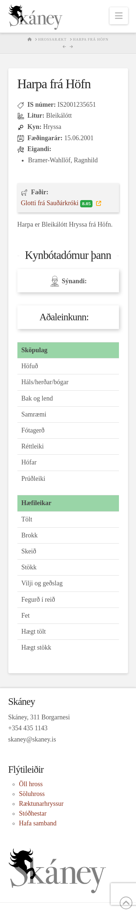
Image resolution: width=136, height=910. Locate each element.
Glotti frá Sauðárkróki (57, 203)
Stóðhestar (32, 813)
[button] (119, 15)
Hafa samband (37, 823)
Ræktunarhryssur (41, 803)
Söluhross (32, 793)
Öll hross (31, 784)
